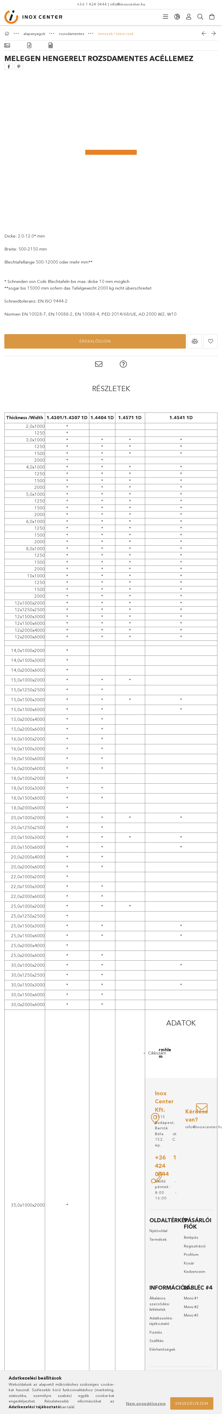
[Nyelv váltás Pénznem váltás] (177, 17)
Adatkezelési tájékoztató (160, 1321)
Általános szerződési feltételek (159, 1304)
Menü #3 (191, 1315)
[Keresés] (200, 17)
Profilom (191, 1254)
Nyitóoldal (158, 1230)
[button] (194, 341)
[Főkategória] (7, 33)
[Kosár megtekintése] (212, 17)
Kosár (189, 1263)
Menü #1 (191, 1298)
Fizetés (155, 1332)
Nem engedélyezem (146, 1403)
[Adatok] (51, 45)
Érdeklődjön (95, 341)
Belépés (191, 1237)
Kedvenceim (194, 1271)
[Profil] (189, 17)
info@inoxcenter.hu (127, 4)
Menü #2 (191, 1306)
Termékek (158, 1239)
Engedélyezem (191, 1403)
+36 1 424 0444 (92, 4)
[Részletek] (29, 45)
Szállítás (156, 1340)
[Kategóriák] (165, 17)
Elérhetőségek (162, 1349)
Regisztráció (195, 1246)
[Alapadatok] (7, 45)
